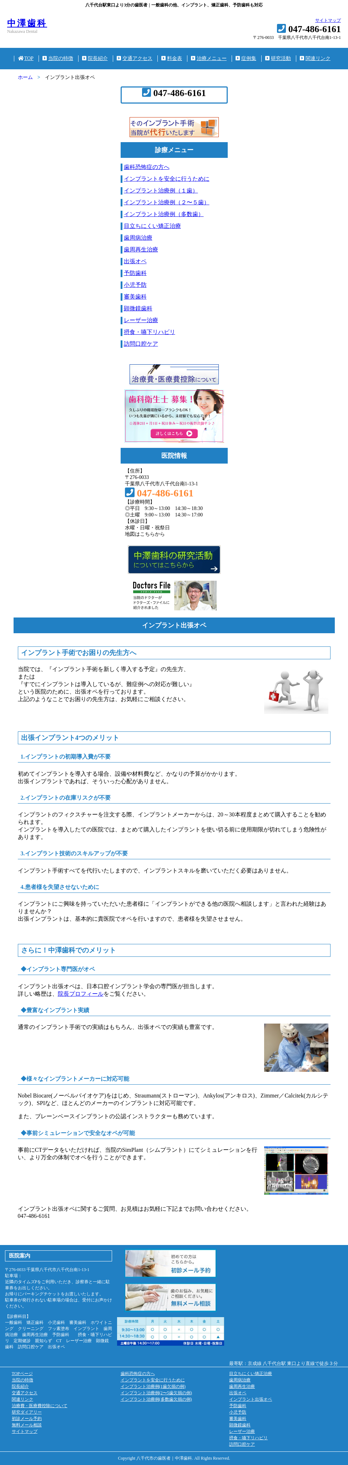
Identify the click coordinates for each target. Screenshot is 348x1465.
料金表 (171, 58)
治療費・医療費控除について (39, 1405)
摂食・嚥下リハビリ (149, 332)
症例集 (246, 58)
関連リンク (315, 58)
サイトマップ (328, 20)
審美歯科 (135, 297)
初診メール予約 (27, 1418)
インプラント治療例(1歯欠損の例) (153, 1386)
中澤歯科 (27, 23)
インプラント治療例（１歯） (161, 191)
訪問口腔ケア (141, 344)
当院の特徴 (57, 58)
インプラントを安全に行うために (167, 179)
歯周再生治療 (141, 249)
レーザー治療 (141, 320)
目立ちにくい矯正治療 (152, 226)
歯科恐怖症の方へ (147, 167)
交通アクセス (134, 58)
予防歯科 (135, 273)
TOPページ (22, 1373)
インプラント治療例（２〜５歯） (167, 202)
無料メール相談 (27, 1425)
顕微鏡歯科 (138, 308)
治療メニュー (209, 58)
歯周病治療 (138, 238)
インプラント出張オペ (250, 1399)
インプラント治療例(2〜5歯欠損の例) (156, 1392)
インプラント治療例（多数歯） (164, 214)
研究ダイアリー (27, 1412)
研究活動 (278, 58)
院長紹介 (95, 58)
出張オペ (135, 261)
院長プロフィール (81, 994)
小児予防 (135, 285)
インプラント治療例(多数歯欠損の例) (156, 1399)
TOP (26, 58)
